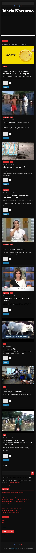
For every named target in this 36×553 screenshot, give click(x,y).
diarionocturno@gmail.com (8, 485)
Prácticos (4, 527)
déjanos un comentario (15, 482)
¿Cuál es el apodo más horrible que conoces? (12, 508)
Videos (11, 117)
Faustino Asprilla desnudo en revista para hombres (13, 501)
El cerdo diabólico (10, 349)
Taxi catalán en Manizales (7, 506)
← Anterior (4, 465)
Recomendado (6, 117)
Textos (5, 66)
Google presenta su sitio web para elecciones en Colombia (16, 196)
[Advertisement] (18, 25)
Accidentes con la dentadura (14, 249)
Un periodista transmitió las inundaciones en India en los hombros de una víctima (18, 442)
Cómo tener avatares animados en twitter (11, 512)
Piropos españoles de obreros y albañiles (11, 497)
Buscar (32, 473)
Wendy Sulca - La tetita (7, 503)
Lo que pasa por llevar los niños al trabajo (16, 299)
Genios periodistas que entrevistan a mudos (17, 123)
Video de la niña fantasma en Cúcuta (10, 510)
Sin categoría (6, 190)
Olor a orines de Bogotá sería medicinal (14, 168)
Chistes (3, 522)
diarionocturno (15, 69)
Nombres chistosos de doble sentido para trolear (13, 492)
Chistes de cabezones (6, 494)
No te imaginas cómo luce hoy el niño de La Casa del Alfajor (15, 499)
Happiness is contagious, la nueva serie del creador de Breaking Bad (16, 72)
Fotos (3, 525)
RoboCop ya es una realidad (14, 391)
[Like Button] (5, 83)
